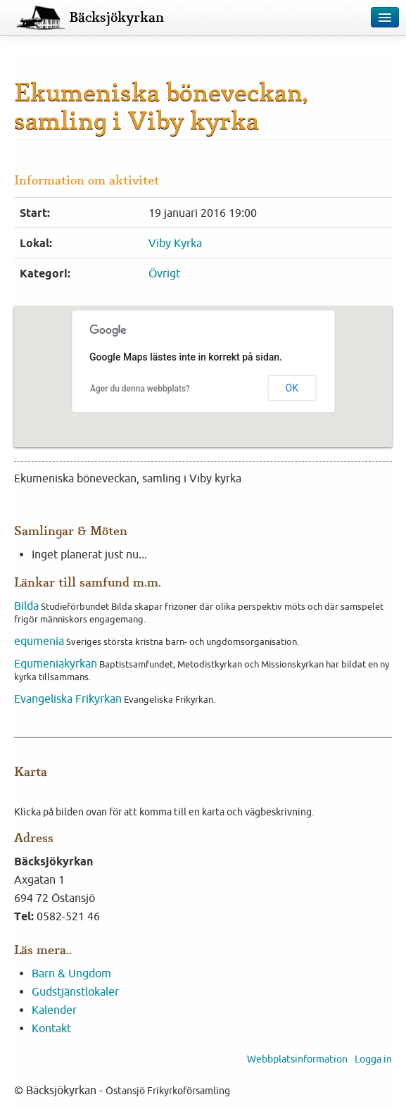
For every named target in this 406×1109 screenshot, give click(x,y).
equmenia (39, 640)
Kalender (54, 1009)
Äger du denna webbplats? (140, 389)
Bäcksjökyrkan (116, 17)
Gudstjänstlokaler (75, 991)
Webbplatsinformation (297, 1059)
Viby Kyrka (175, 243)
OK (292, 388)
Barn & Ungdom (71, 973)
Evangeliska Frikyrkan (68, 698)
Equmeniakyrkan (55, 663)
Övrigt (164, 273)
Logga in (373, 1059)
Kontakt (51, 1028)
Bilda (26, 605)
